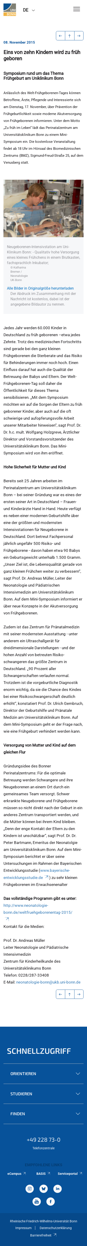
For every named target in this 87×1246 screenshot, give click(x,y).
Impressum (23, 1228)
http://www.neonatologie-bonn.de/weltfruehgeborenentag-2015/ (37, 912)
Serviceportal (70, 1174)
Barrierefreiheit (43, 1235)
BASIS (43, 1174)
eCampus (16, 1174)
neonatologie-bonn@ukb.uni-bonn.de (48, 982)
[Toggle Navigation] (76, 9)
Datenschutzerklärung (56, 1228)
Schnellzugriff (39, 1050)
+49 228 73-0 (44, 1139)
